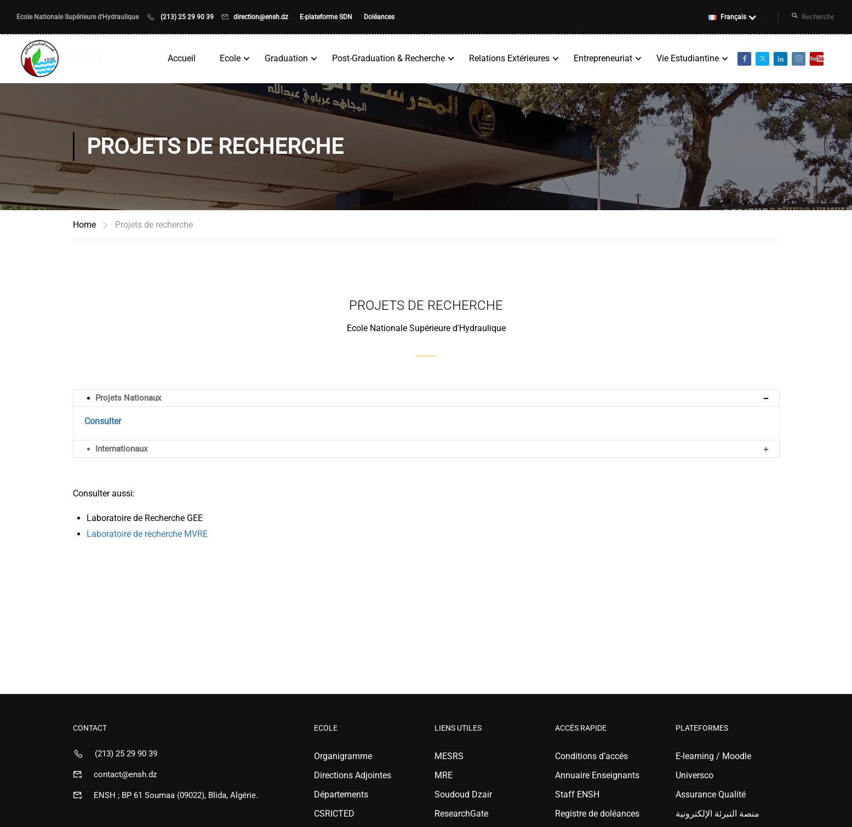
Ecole (230, 58)
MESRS (449, 756)
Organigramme (343, 756)
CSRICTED (334, 813)
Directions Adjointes (352, 775)
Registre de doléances (597, 813)
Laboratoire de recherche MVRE (147, 534)
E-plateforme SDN (327, 17)
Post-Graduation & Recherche (388, 58)
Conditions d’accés (591, 756)
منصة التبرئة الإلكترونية (717, 813)
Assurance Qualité (711, 794)
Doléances (379, 17)
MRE (443, 775)
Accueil (182, 58)
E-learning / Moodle (713, 756)
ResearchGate (461, 813)
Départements (341, 794)
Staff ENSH (577, 794)
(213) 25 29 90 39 (187, 17)
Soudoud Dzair (463, 794)
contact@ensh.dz (125, 774)
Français (727, 17)
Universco (694, 775)
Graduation (286, 58)
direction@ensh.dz (261, 17)
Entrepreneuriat (603, 58)
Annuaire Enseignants (597, 775)
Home (84, 224)
